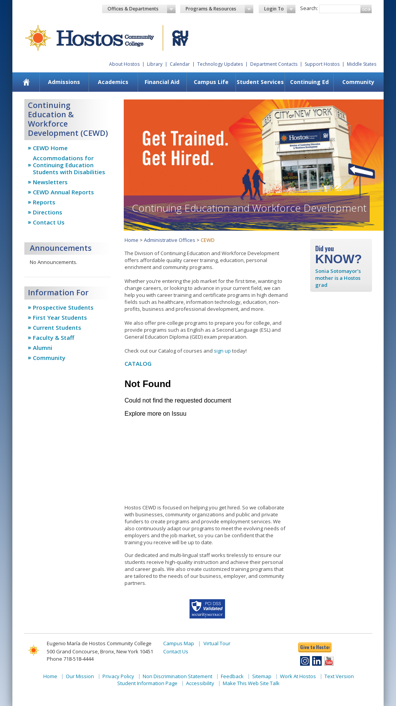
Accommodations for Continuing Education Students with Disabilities (69, 164)
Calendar (180, 64)
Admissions (64, 82)
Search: (309, 8)
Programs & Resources (220, 9)
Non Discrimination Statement (177, 676)
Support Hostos (322, 64)
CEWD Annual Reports (63, 191)
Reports (44, 202)
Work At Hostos (298, 676)
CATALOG (138, 363)
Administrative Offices (169, 239)
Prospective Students (63, 307)
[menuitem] (26, 82)
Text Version (339, 676)
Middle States (361, 64)
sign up (222, 350)
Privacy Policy (118, 676)
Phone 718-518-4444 (70, 658)
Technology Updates (220, 64)
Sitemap (261, 676)
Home (131, 239)
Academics (113, 82)
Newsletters (50, 181)
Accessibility (200, 683)
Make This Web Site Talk (251, 683)
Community (358, 82)
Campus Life (211, 82)
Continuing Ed (309, 82)
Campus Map (178, 643)
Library (154, 64)
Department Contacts (273, 64)
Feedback (232, 676)
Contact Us (49, 222)
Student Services (260, 82)
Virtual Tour (216, 643)
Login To (279, 9)
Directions (47, 212)
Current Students (57, 327)
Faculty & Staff (53, 337)
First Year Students (60, 317)
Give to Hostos (314, 647)
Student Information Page (147, 683)
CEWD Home (50, 147)
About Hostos (124, 64)
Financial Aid (162, 82)
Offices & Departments (142, 9)
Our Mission (80, 676)
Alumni (42, 347)
